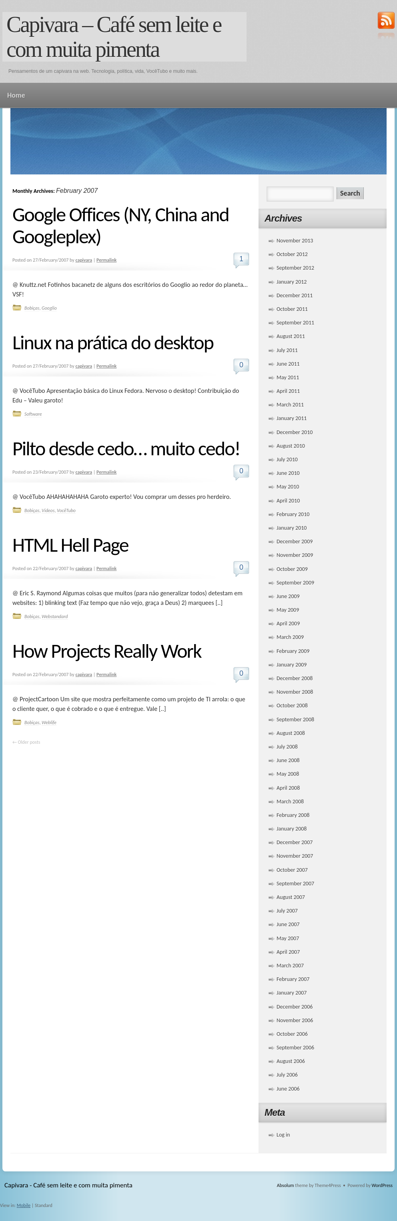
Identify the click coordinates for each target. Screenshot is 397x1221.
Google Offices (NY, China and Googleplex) (120, 225)
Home (16, 95)
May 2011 (288, 377)
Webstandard (55, 616)
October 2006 (292, 1034)
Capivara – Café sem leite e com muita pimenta (113, 37)
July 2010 (287, 459)
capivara (84, 260)
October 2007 (292, 870)
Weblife (49, 722)
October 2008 (292, 705)
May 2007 (288, 938)
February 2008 (293, 815)
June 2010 (288, 473)
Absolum (285, 1185)
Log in (283, 1134)
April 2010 (288, 500)
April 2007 (288, 952)
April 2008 (288, 788)
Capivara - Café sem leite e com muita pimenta (68, 1185)
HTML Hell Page (70, 544)
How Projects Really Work (106, 651)
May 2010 (288, 486)
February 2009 (293, 651)
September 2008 (295, 719)
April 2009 (288, 623)
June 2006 (288, 1088)
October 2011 (292, 309)
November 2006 (295, 1020)
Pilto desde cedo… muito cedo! (126, 448)
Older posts (26, 742)
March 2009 (290, 637)
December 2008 (295, 678)
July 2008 (287, 746)
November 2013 (295, 240)
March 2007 (290, 965)
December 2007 (295, 842)
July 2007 (287, 910)
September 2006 (295, 1047)
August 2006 (291, 1061)
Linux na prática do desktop (112, 342)
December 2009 (295, 541)
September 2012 (295, 267)
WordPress (382, 1185)
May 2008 (288, 774)
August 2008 (291, 733)
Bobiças (31, 308)
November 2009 (295, 555)
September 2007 (295, 883)
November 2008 (295, 692)
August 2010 (291, 445)
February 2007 (293, 979)
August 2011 (291, 336)
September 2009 (295, 582)
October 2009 (292, 569)
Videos (48, 510)
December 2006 (295, 1006)
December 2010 (295, 432)
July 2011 (287, 350)
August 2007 (291, 897)
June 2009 (288, 596)
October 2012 (292, 254)
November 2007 (295, 856)
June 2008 (288, 760)
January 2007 (292, 992)
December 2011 (295, 295)
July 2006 (287, 1074)
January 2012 (292, 281)
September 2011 (295, 322)
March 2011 (290, 404)
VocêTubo (66, 510)
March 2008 (290, 801)
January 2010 (292, 527)
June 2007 (288, 924)
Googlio (49, 308)
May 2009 (288, 609)
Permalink (106, 260)
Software (33, 414)
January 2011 (292, 418)
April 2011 (288, 391)
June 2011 (288, 363)
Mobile (23, 1205)
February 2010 (293, 514)
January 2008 (292, 828)
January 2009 (292, 664)
